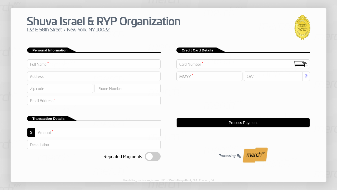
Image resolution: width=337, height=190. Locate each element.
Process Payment (243, 123)
